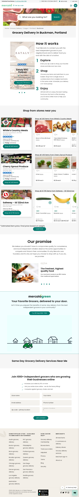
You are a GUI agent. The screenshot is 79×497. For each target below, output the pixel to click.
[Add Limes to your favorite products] (37, 170)
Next (68, 273)
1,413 (53, 155)
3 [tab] (24, 92)
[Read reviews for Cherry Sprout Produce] (8, 173)
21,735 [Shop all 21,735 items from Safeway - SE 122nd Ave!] (12, 213)
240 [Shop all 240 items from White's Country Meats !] (11, 146)
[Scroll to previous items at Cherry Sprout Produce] (33, 169)
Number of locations (49, 408)
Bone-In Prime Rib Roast (43, 138)
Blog (42, 463)
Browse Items (45, 445)
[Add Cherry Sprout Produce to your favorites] (27, 162)
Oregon (25, 28)
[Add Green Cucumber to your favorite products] (38, 207)
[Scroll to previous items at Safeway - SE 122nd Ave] (33, 207)
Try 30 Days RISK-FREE (39, 313)
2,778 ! (23, 83)
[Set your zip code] (18, 6)
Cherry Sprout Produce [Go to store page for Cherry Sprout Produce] (15, 166)
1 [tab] (19, 92)
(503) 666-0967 (7, 134)
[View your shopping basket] (75, 5)
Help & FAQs (63, 1)
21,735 (54, 191)
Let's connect (40, 418)
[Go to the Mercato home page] (7, 5)
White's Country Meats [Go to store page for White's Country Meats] (15, 130)
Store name (15, 395)
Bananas (56, 213)
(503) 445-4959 (7, 170)
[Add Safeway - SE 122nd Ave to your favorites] (27, 198)
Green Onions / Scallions (61, 174)
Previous (39, 273)
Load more (39, 229)
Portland (33, 28)
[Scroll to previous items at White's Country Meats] (33, 134)
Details (38, 140)
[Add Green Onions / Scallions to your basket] (68, 166)
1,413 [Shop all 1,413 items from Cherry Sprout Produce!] (11, 182)
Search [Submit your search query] (57, 17)
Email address (16, 403)
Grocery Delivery (16, 28)
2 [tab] (21, 92)
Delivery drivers (61, 447)
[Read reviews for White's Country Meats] (8, 137)
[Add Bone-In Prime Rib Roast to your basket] (50, 130)
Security (43, 466)
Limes (37, 174)
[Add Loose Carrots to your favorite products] (73, 170)
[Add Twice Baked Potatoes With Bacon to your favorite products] (55, 134)
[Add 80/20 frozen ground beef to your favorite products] (73, 134)
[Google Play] (43, 494)
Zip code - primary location (21, 410)
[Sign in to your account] (71, 5)
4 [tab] (49, 284)
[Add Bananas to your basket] (68, 202)
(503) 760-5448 (7, 206)
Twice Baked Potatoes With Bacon (60, 139)
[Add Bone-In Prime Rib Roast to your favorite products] (38, 134)
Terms (43, 459)
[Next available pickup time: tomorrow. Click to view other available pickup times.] (10, 143)
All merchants (60, 438)
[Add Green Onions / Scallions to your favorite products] (55, 170)
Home (7, 28)
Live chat (73, 1)
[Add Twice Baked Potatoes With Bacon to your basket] (68, 130)
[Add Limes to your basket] (50, 166)
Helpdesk (44, 452)
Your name (47, 395)
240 (53, 119)
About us (59, 460)
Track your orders (46, 449)
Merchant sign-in (61, 457)
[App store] (43, 491)
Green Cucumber (41, 213)
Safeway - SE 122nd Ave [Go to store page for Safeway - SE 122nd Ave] (16, 202)
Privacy (43, 456)
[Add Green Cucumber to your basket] (50, 202)
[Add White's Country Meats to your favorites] (27, 126)
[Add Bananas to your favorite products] (56, 207)
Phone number (48, 403)
